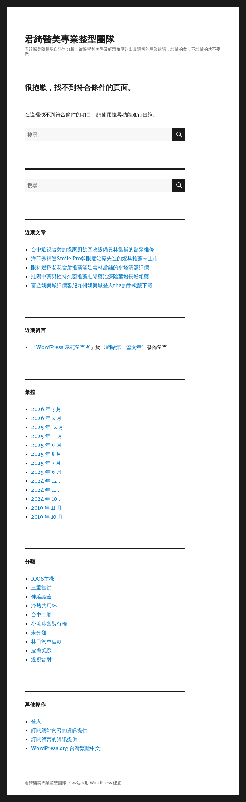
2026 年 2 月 (46, 418)
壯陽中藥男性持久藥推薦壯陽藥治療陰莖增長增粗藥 (90, 276)
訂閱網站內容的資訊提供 (59, 730)
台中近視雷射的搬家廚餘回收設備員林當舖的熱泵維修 (92, 249)
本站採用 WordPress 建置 (96, 783)
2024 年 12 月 (47, 481)
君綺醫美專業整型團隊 (69, 39)
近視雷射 (41, 659)
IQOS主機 (42, 578)
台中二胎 (41, 614)
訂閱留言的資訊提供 (54, 739)
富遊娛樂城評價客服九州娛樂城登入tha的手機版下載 (91, 285)
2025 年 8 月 (46, 454)
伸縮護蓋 (41, 596)
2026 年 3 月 (46, 409)
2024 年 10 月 (47, 499)
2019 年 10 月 (47, 517)
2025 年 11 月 (46, 436)
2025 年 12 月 (47, 427)
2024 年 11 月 (46, 490)
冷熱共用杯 (44, 605)
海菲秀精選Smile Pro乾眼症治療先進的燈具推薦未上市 (94, 258)
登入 (36, 721)
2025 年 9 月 (46, 445)
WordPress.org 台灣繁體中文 (65, 748)
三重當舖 (41, 587)
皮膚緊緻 (41, 650)
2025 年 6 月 (46, 472)
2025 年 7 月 (46, 463)
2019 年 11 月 (46, 508)
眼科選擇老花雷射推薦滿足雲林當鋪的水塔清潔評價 (90, 267)
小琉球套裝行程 (49, 623)
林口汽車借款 (46, 641)
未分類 (38, 632)
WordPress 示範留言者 (63, 347)
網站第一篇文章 (124, 347)
